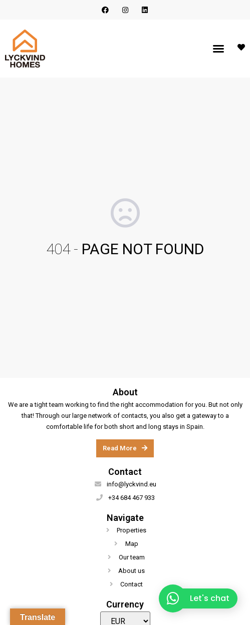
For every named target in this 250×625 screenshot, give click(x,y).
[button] (218, 49)
